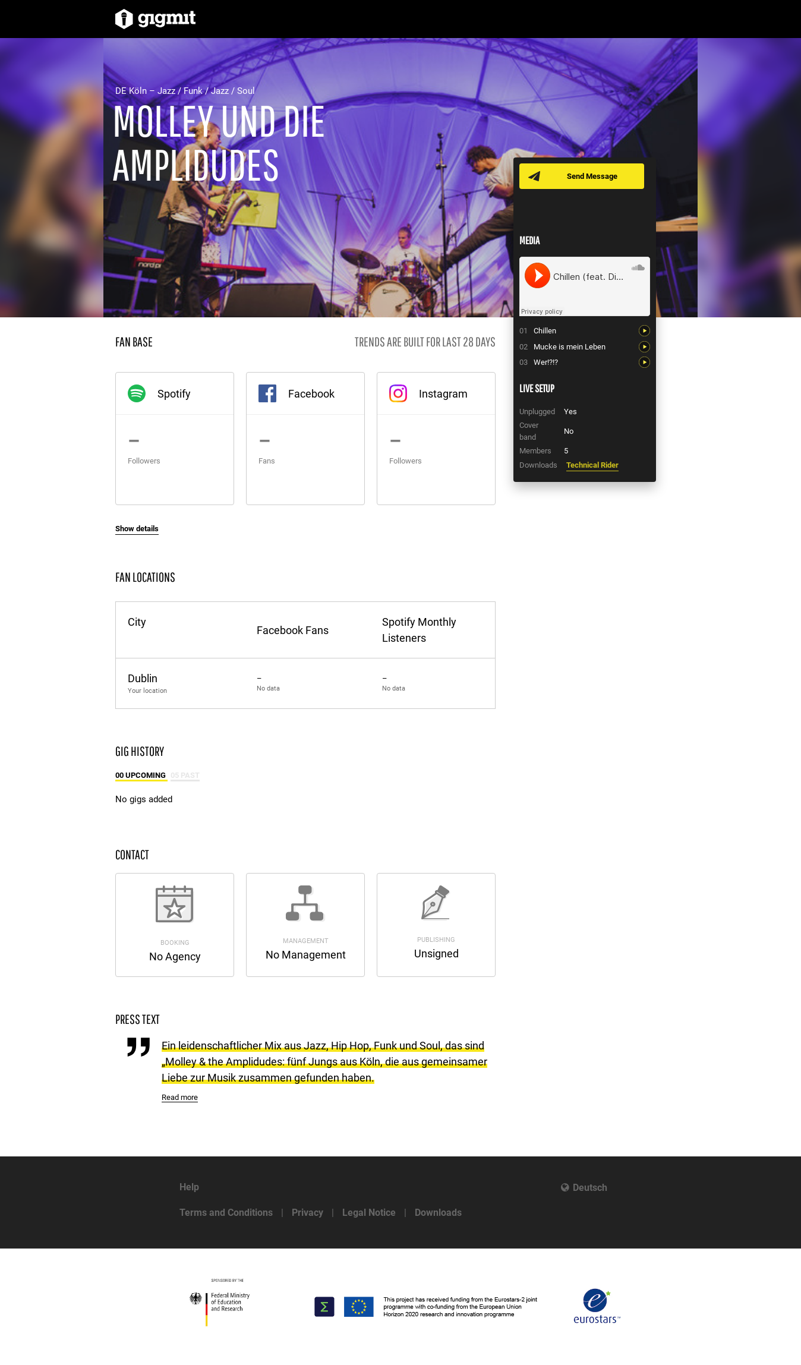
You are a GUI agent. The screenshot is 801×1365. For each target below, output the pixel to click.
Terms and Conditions (226, 1212)
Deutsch (590, 1187)
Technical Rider (592, 465)
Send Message (592, 176)
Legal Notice (369, 1212)
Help (189, 1187)
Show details (137, 528)
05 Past (185, 775)
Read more (180, 1097)
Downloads (438, 1212)
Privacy (307, 1212)
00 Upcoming (141, 775)
